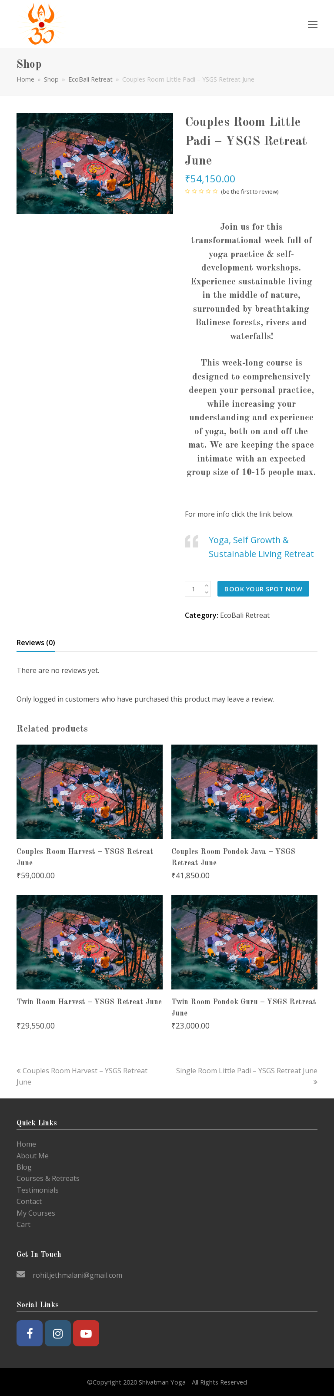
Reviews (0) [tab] (36, 642)
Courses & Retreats (48, 1178)
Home (25, 79)
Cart (23, 1224)
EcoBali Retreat (245, 615)
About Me (33, 1156)
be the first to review (250, 191)
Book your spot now (263, 588)
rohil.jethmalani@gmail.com (77, 1275)
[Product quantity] (193, 589)
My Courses (36, 1213)
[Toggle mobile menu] (312, 23)
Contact (29, 1201)
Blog (24, 1167)
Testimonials (38, 1190)
